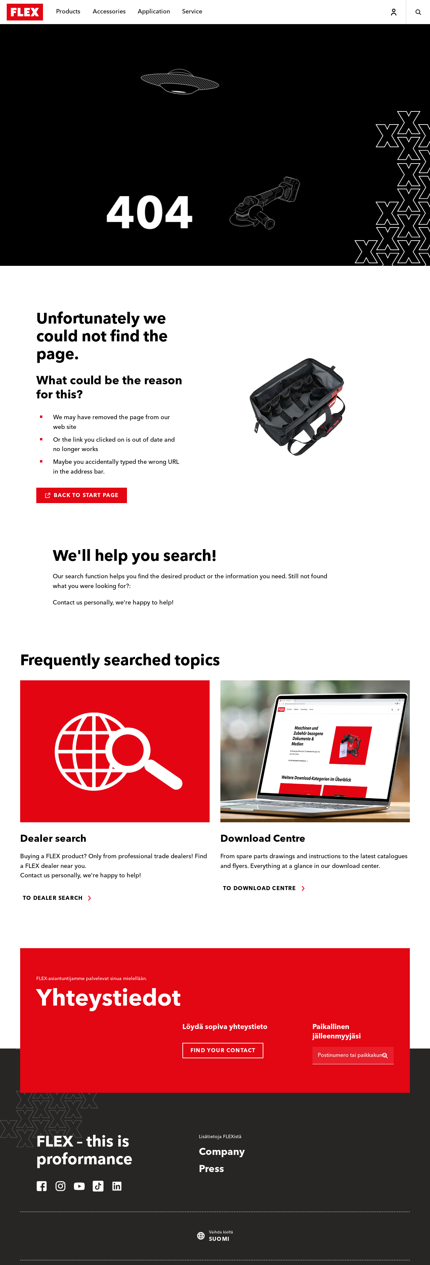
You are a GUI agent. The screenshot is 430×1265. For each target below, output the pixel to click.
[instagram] (60, 1186)
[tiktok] (98, 1186)
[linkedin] (117, 1186)
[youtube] (79, 1186)
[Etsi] (385, 1055)
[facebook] (41, 1186)
